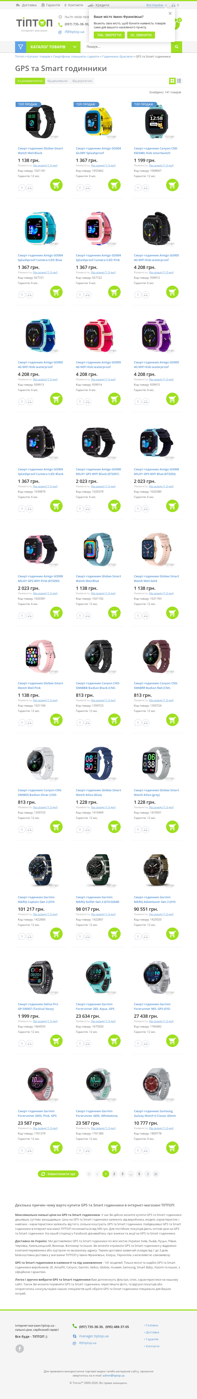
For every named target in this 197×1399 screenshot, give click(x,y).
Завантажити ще (61, 1174)
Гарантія (152, 1339)
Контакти (152, 1346)
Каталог (48, 46)
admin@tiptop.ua (114, 1375)
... (130, 1174)
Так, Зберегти (109, 35)
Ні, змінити (141, 35)
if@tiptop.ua (87, 1343)
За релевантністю (30, 81)
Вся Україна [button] (154, 5)
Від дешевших (57, 81)
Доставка (152, 1332)
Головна (152, 1325)
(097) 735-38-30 (91, 1327)
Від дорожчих (82, 81)
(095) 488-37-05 (117, 1327)
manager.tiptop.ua (94, 1336)
